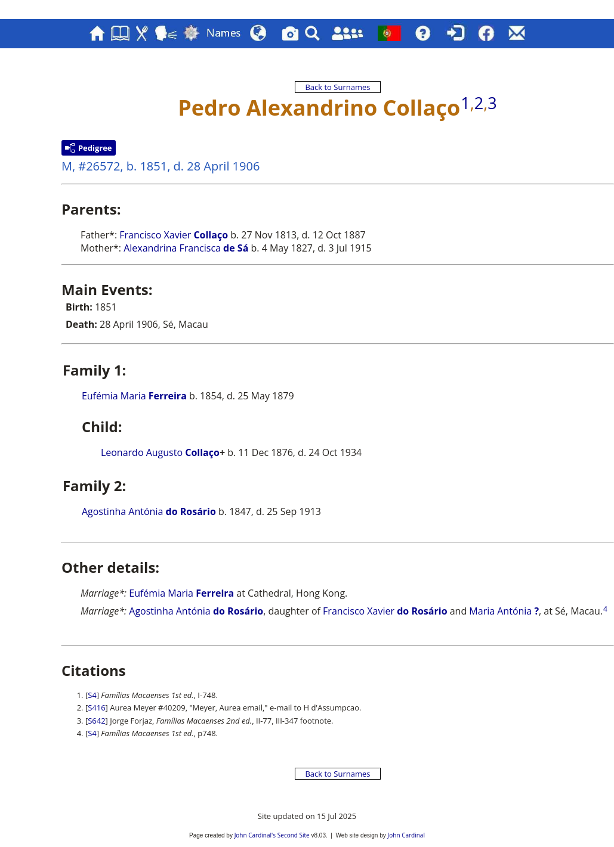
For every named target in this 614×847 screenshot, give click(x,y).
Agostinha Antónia (149, 511)
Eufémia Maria (134, 395)
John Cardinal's (255, 835)
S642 (96, 720)
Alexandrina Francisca (186, 248)
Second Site (293, 835)
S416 (96, 707)
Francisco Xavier (173, 234)
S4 (92, 695)
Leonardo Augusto (160, 452)
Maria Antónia (504, 611)
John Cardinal (406, 835)
